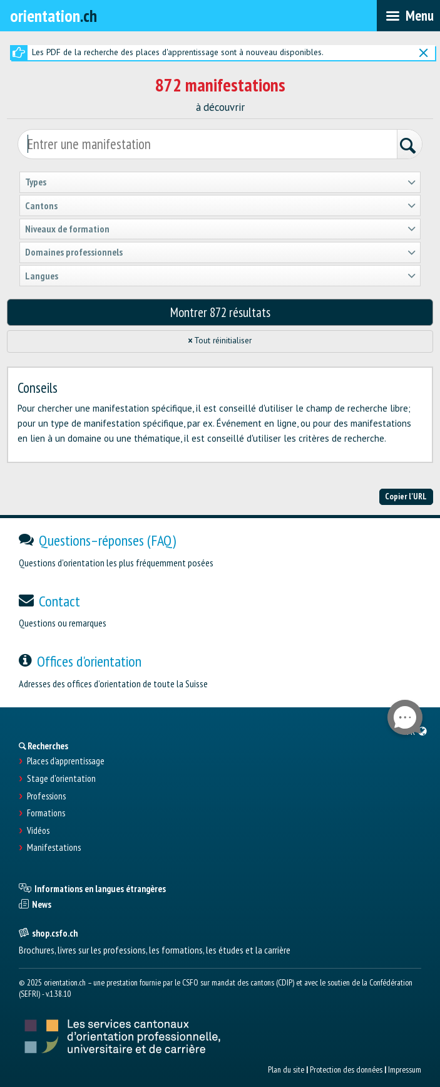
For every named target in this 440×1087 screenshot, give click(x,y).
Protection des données (346, 1069)
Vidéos (38, 830)
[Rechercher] (409, 146)
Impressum (404, 1069)
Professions (46, 796)
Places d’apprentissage (66, 761)
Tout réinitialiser (220, 340)
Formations (46, 813)
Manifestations (54, 847)
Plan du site (286, 1069)
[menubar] (408, 15)
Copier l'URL (406, 496)
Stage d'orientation (61, 778)
